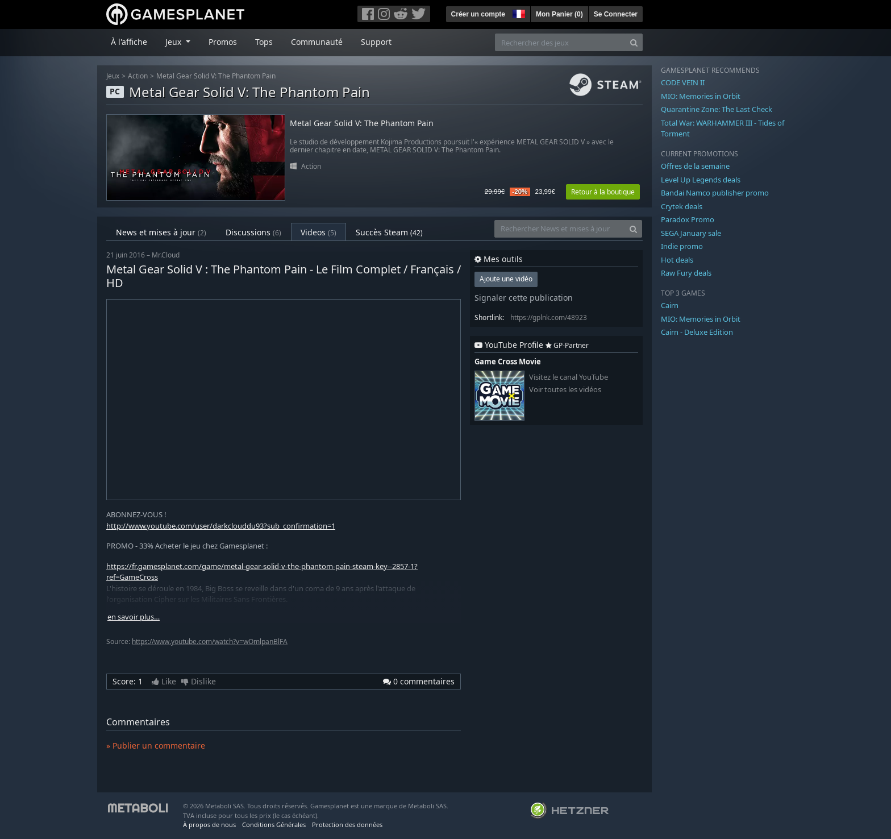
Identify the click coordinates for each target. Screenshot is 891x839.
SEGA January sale (691, 233)
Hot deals (677, 260)
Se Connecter (616, 14)
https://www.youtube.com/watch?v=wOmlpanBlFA (210, 641)
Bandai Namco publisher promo (715, 193)
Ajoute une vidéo (506, 279)
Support (376, 41)
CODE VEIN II (683, 82)
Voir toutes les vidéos (565, 389)
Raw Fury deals (686, 273)
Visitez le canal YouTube (568, 377)
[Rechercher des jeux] (560, 42)
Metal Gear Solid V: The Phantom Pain (216, 76)
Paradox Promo (687, 219)
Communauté (317, 41)
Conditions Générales (274, 824)
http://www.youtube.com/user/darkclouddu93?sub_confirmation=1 (220, 526)
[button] (517, 12)
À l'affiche (129, 41)
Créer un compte (478, 14)
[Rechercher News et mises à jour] (559, 229)
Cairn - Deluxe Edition (697, 332)
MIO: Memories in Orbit (700, 96)
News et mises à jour (161, 232)
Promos (223, 41)
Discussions (253, 232)
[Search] (634, 42)
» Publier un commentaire (155, 745)
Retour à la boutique (603, 192)
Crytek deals (681, 206)
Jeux (112, 76)
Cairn (669, 305)
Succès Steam (389, 232)
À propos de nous (209, 824)
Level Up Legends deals (700, 180)
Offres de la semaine (695, 166)
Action (138, 76)
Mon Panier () (559, 14)
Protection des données (347, 824)
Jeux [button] (174, 41)
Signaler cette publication (523, 297)
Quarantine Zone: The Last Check (716, 109)
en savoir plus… (133, 617)
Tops (264, 41)
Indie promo (682, 246)
